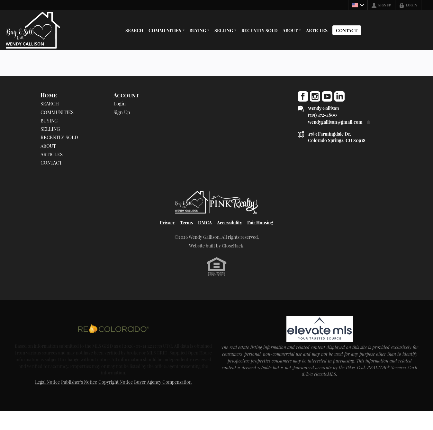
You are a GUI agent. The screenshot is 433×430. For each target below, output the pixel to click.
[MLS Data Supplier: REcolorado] (113, 347)
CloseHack (232, 263)
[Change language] (357, 5)
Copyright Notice (115, 401)
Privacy (167, 240)
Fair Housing (260, 240)
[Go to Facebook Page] (303, 96)
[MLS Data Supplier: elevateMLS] (319, 347)
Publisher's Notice (79, 401)
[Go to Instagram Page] (315, 96)
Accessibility (229, 240)
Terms (186, 240)
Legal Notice (47, 401)
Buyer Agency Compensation (163, 401)
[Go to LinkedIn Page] (339, 96)
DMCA (205, 240)
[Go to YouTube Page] (327, 96)
